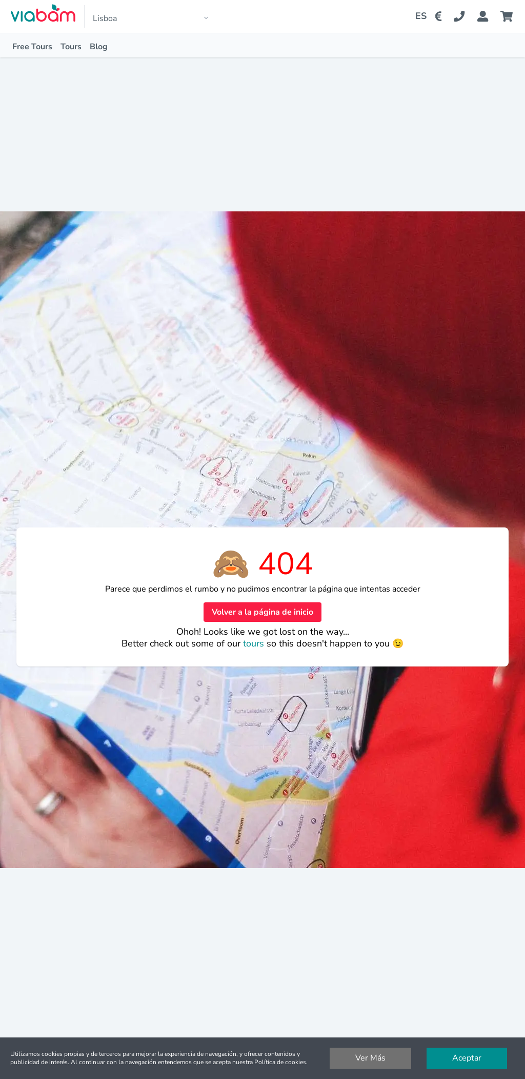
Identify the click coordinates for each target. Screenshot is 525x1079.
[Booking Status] (488, 16)
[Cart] (508, 16)
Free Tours (32, 46)
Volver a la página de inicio (262, 612)
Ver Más (370, 1058)
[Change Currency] (440, 16)
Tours (71, 46)
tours (255, 643)
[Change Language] (417, 16)
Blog (99, 46)
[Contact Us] (465, 16)
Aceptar (466, 1058)
